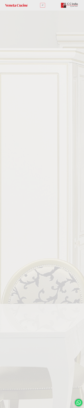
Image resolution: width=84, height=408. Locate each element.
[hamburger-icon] (42, 5)
